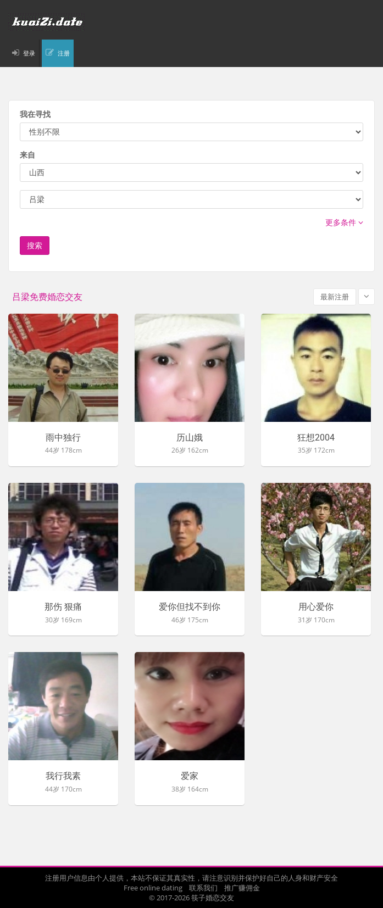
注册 (64, 53)
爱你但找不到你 (189, 607)
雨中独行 (63, 438)
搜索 (34, 245)
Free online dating (153, 888)
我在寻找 (35, 114)
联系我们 (203, 888)
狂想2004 (316, 438)
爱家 (189, 776)
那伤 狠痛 (63, 607)
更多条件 (344, 222)
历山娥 (189, 438)
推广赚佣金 (242, 888)
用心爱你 (316, 607)
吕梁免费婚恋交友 (47, 297)
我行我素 (63, 776)
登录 (29, 53)
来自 (27, 154)
